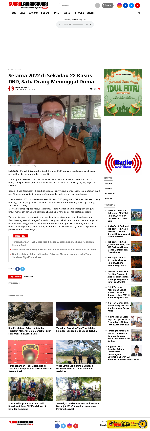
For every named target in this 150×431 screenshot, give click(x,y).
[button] (139, 11)
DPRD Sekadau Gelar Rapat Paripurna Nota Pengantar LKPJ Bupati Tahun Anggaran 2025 (119, 320)
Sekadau (18, 70)
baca (93, 89)
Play (142, 424)
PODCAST (46, 13)
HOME (13, 13)
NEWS (22, 13)
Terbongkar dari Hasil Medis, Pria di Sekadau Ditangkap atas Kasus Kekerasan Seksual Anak (30, 368)
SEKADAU (33, 13)
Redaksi (104, 425)
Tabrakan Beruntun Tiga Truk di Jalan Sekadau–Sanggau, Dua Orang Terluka (76, 329)
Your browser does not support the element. (75, 24)
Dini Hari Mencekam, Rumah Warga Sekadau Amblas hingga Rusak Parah (119, 306)
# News (108, 188)
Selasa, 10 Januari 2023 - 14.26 (25, 89)
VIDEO (67, 13)
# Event (108, 183)
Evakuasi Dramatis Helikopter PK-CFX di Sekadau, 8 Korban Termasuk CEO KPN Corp (118, 215)
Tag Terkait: (15, 276)
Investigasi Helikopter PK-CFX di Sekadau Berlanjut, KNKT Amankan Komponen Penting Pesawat (78, 406)
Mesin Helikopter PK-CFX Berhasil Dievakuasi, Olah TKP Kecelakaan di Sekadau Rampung (27, 406)
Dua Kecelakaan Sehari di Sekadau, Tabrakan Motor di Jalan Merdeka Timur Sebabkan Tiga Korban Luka (29, 331)
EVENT (57, 13)
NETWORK (79, 13)
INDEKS (91, 13)
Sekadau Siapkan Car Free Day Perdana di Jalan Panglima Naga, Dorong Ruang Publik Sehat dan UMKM (118, 276)
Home (10, 70)
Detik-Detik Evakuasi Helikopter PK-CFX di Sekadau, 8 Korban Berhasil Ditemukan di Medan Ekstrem (119, 231)
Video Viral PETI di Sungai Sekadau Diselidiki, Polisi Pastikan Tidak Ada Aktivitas (54, 249)
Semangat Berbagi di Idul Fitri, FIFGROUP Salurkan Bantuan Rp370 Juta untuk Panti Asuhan (119, 336)
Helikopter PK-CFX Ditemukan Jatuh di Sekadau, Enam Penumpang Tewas (117, 261)
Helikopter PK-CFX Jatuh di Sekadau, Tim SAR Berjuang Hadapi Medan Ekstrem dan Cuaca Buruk (119, 247)
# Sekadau (109, 193)
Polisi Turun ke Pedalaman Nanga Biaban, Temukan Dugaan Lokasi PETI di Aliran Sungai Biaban (119, 292)
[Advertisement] (75, 48)
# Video (108, 198)
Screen (107, 5)
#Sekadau (28, 276)
